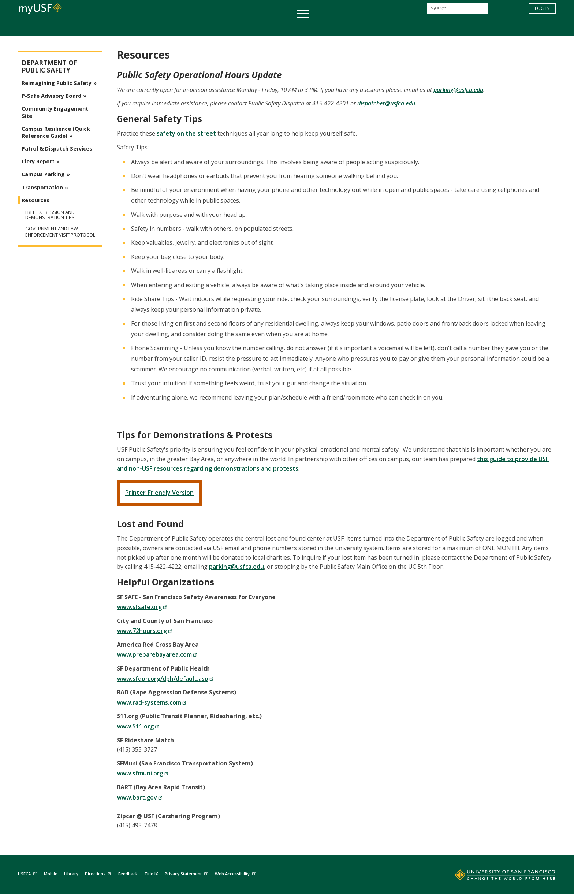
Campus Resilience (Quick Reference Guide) (56, 132)
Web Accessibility (236, 872)
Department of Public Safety (49, 66)
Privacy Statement (187, 872)
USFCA (28, 872)
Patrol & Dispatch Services (57, 148)
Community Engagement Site (55, 112)
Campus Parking (43, 174)
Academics (145, 26)
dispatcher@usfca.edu (386, 103)
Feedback (128, 873)
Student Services (199, 26)
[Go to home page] (496, 876)
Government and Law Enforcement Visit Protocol (60, 232)
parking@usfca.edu (458, 90)
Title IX (151, 873)
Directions (99, 872)
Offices (364, 26)
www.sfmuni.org (143, 773)
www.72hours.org (144, 631)
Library (71, 873)
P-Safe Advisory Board (51, 95)
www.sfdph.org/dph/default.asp (165, 679)
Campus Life (323, 26)
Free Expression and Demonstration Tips (50, 214)
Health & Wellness (265, 26)
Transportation (42, 187)
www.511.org (138, 726)
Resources (35, 200)
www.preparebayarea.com (157, 654)
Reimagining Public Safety (57, 82)
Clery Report (38, 161)
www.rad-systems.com (152, 702)
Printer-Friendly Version (159, 493)
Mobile (50, 873)
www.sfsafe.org (142, 607)
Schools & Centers (416, 26)
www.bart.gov (140, 797)
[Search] (457, 10)
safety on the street (186, 133)
